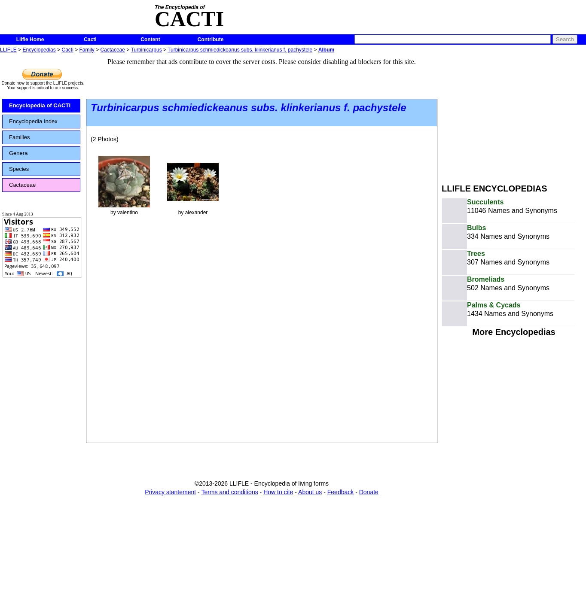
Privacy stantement (170, 492)
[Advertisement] (514, 115)
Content (150, 39)
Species (19, 169)
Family (87, 50)
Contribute (211, 39)
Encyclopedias (38, 50)
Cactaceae (113, 50)
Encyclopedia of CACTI (39, 105)
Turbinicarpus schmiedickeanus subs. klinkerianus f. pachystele (240, 50)
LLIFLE (8, 50)
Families (19, 137)
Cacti (90, 39)
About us (310, 492)
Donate (368, 492)
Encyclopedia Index (33, 121)
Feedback (340, 492)
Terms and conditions (229, 492)
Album (326, 50)
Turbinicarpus (146, 50)
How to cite (278, 492)
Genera (18, 153)
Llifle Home (30, 39)
